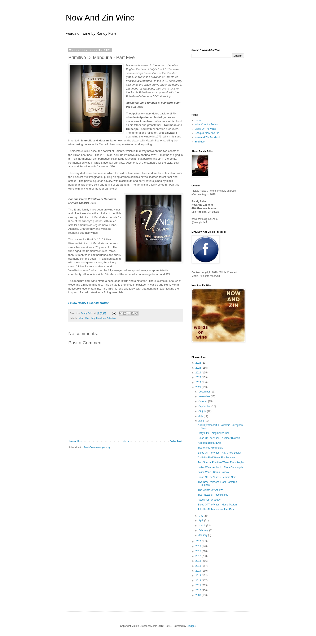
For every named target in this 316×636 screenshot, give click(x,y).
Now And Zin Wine (100, 17)
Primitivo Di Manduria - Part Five (216, 509)
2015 (199, 565)
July (201, 416)
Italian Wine (84, 318)
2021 (199, 387)
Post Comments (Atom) (97, 447)
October (203, 401)
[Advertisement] (212, 85)
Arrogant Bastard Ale (209, 442)
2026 (199, 362)
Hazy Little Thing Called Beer (214, 433)
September (204, 406)
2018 (199, 551)
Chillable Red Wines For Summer (216, 457)
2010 (199, 590)
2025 (199, 367)
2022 (199, 382)
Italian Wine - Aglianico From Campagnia (220, 467)
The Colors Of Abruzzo (210, 490)
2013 (199, 575)
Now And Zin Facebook (208, 137)
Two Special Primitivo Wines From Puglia (221, 462)
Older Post (176, 441)
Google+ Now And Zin (207, 133)
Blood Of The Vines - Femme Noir (217, 477)
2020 (199, 541)
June (201, 420)
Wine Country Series (206, 124)
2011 (199, 585)
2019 (199, 546)
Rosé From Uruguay (209, 499)
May (201, 515)
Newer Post (75, 441)
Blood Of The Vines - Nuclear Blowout (219, 438)
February (203, 530)
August (202, 411)
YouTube (200, 141)
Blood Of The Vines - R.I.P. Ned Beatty (219, 452)
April (201, 520)
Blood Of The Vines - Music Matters (217, 504)
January (203, 535)
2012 (199, 580)
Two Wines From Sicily (210, 447)
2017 (199, 556)
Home (126, 441)
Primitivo (111, 318)
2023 (199, 377)
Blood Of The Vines (205, 128)
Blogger (191, 625)
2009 (199, 595)
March (202, 525)
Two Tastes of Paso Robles (213, 494)
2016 (199, 560)
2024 (199, 372)
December (204, 391)
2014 (199, 570)
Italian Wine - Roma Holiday (213, 472)
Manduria (101, 318)
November (204, 396)
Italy (93, 318)
